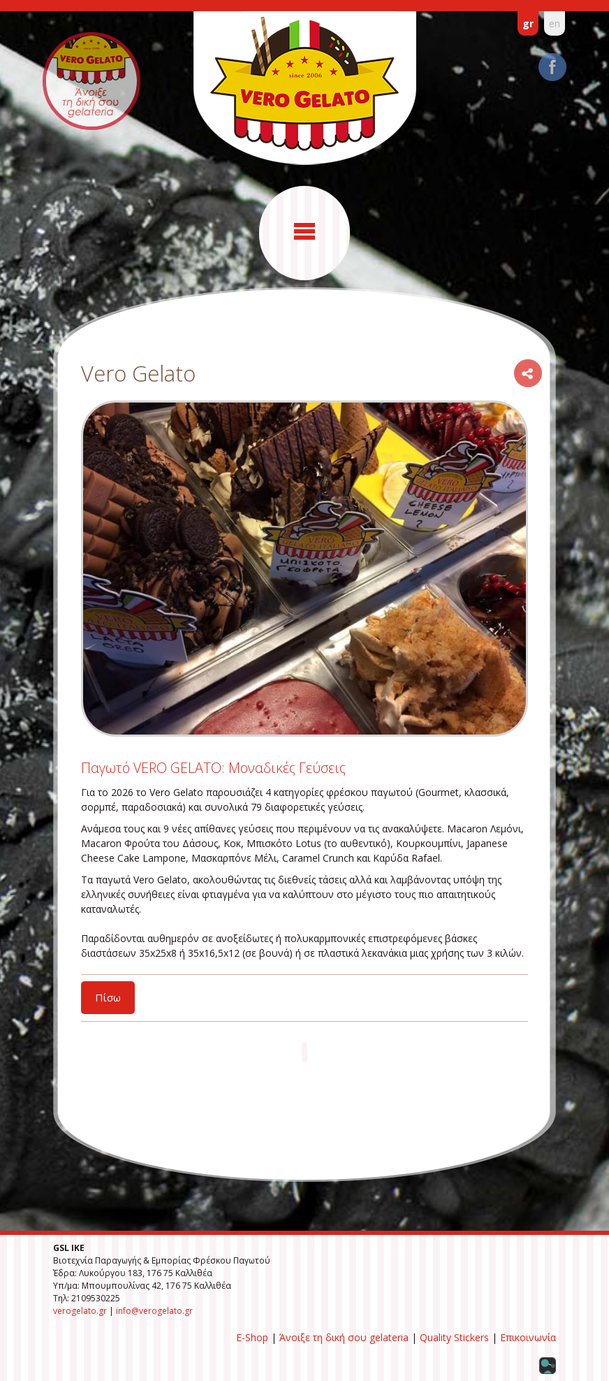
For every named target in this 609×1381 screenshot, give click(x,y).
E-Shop (252, 1337)
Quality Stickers (454, 1337)
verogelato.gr (80, 1311)
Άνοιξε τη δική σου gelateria (344, 1337)
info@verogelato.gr (154, 1311)
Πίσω (108, 997)
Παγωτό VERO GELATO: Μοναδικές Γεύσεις (213, 767)
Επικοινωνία (528, 1337)
